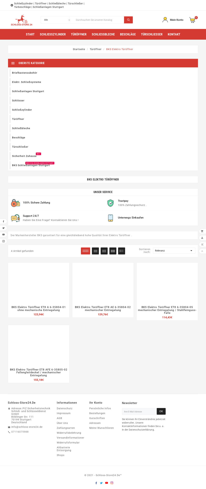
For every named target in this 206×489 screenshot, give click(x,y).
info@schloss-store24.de (26, 426)
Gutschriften (97, 418)
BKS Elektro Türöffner (103, 179)
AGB (59, 418)
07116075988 (20, 431)
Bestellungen (97, 413)
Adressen (95, 423)
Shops (60, 455)
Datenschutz (65, 408)
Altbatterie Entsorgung (64, 449)
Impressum (64, 413)
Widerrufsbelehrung (69, 432)
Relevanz (174, 251)
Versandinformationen (71, 437)
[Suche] (99, 19)
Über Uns (62, 423)
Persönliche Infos (100, 408)
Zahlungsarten (66, 428)
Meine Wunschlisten (101, 428)
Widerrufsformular (68, 442)
